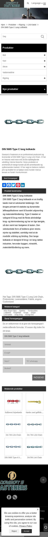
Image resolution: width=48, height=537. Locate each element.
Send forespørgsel (10, 178)
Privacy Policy (25, 526)
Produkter (12, 25)
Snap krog (18, 315)
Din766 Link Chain (34, 457)
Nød (4, 61)
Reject (14, 531)
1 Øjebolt (7, 313)
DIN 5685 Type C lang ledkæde (14, 27)
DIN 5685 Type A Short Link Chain (14, 457)
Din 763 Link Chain (13, 435)
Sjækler (22, 311)
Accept (26, 531)
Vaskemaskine (8, 72)
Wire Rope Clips (10, 311)
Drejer (33, 313)
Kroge (26, 313)
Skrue (5, 67)
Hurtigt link (29, 315)
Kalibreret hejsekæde (13, 412)
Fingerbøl (17, 313)
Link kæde (32, 25)
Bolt (4, 55)
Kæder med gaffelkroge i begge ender (35, 412)
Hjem (3, 25)
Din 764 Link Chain (34, 435)
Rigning (22, 25)
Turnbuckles (33, 311)
